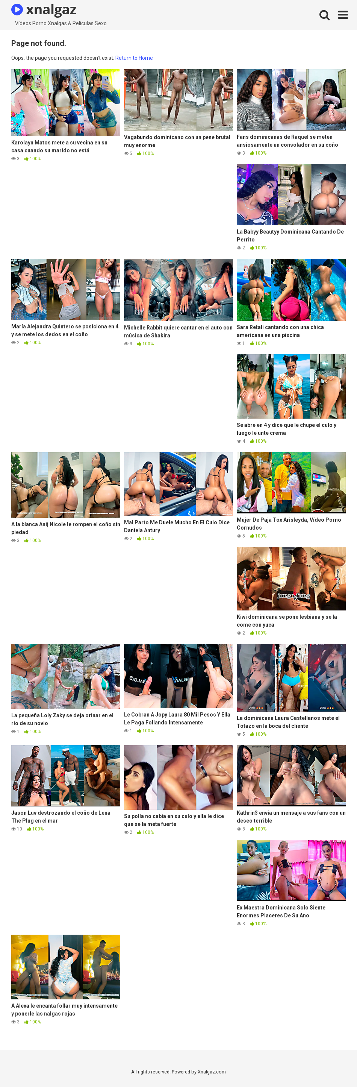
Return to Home (134, 58)
